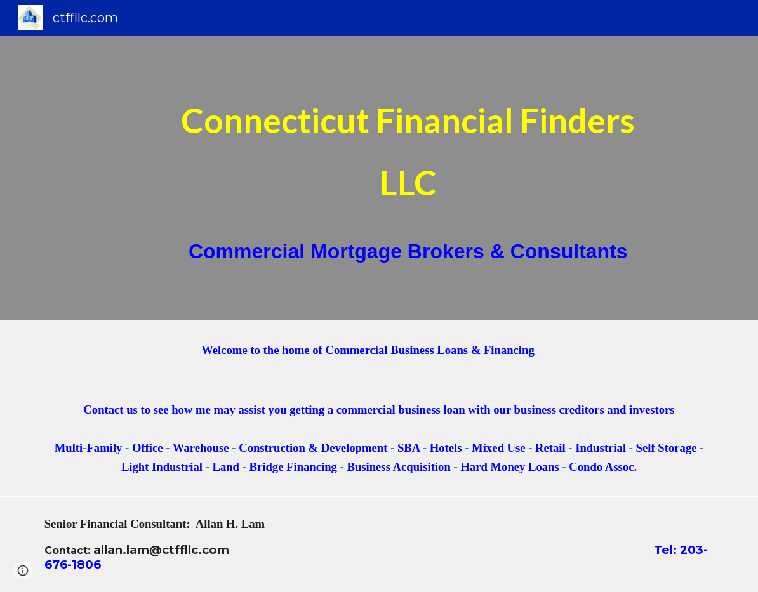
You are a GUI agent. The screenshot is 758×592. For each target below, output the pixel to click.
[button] (23, 570)
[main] (408, 178)
